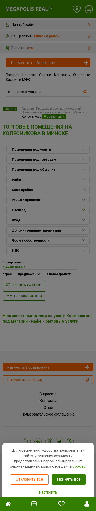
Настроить (48, 492)
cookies (79, 466)
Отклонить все (29, 479)
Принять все (69, 479)
